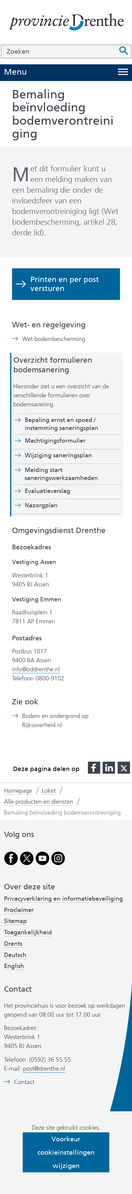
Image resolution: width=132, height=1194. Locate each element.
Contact (24, 1082)
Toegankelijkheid (28, 932)
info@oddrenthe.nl (36, 669)
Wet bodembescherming (53, 339)
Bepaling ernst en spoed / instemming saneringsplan (61, 424)
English (14, 966)
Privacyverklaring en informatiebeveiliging (63, 898)
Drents (13, 943)
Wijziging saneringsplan (58, 455)
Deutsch (15, 955)
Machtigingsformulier (55, 440)
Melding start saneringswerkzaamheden (61, 474)
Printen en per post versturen (64, 284)
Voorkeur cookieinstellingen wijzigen (66, 1152)
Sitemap (15, 921)
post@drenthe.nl (44, 1068)
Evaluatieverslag (47, 491)
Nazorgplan (41, 505)
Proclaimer (19, 910)
